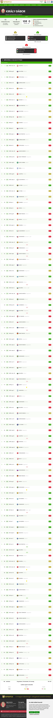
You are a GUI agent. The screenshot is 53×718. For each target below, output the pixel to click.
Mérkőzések (16, 4)
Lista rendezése (4, 62)
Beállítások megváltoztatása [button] (34, 714)
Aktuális (5, 4)
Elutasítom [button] (37, 712)
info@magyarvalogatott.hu (21, 716)
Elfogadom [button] (31, 712)
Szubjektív (39, 4)
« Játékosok (3, 6)
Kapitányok (22, 4)
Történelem (34, 4)
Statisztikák (28, 4)
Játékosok (10, 4)
